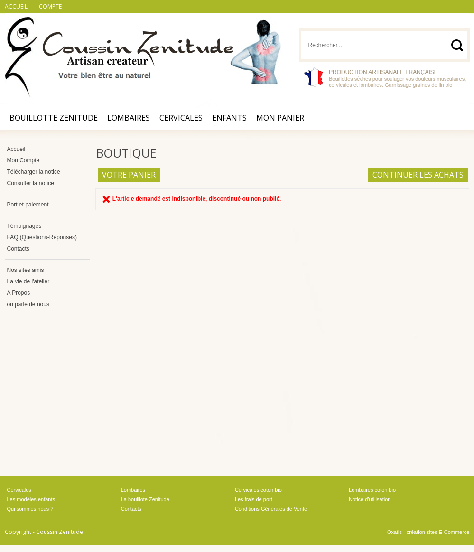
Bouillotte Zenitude (53, 117)
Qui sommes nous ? (30, 509)
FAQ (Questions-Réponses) (42, 237)
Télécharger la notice (33, 171)
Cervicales (181, 117)
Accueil (16, 149)
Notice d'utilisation (369, 499)
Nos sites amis (25, 270)
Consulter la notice (30, 183)
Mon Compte (23, 160)
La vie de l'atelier (28, 281)
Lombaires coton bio (372, 490)
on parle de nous (28, 304)
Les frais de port (253, 499)
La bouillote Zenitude (145, 499)
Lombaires (128, 117)
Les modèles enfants (31, 499)
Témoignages (24, 226)
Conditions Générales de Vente (271, 509)
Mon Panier (280, 117)
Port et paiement (28, 204)
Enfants (229, 117)
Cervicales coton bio (258, 490)
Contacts (18, 248)
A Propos (18, 293)
